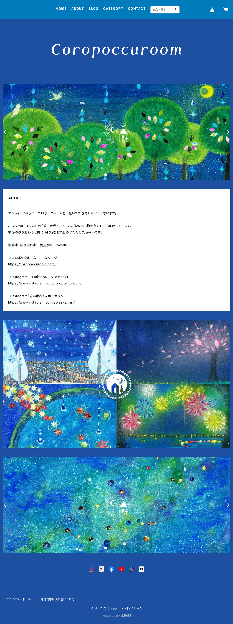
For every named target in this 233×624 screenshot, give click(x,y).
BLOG (93, 8)
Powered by (116, 615)
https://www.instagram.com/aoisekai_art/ (41, 302)
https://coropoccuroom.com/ (32, 264)
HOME (61, 8)
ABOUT (77, 8)
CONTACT (137, 8)
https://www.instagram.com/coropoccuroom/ (45, 283)
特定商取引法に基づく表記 (58, 599)
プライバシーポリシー (19, 599)
